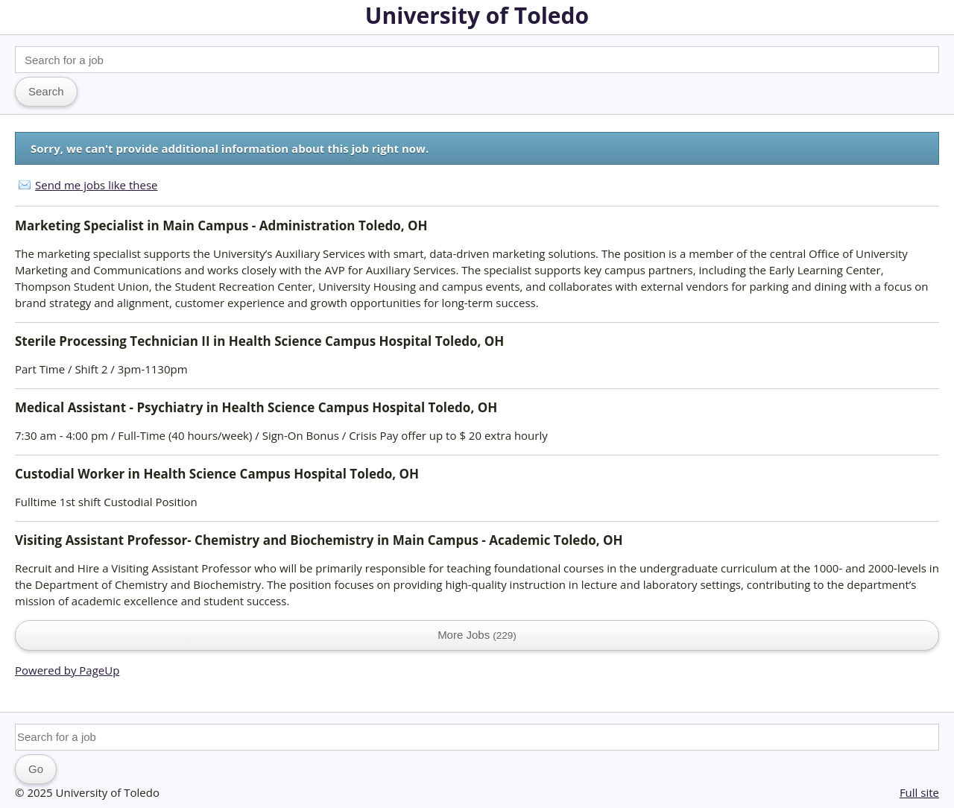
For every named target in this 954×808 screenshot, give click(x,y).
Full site (919, 792)
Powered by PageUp (67, 670)
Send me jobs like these (96, 184)
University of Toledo (477, 15)
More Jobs (477, 634)
